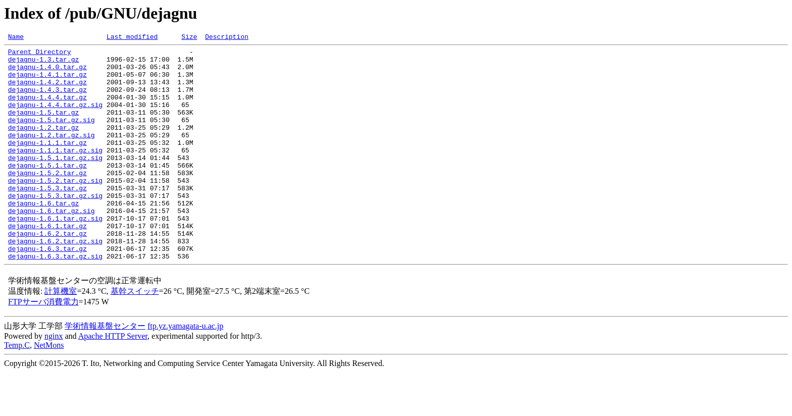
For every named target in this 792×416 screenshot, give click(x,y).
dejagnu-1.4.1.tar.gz (47, 81)
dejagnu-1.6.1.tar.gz (47, 263)
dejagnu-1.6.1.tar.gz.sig (55, 254)
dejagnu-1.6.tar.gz (43, 236)
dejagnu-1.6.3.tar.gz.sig (55, 299)
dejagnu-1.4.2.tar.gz (47, 90)
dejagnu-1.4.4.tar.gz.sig (55, 118)
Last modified (132, 37)
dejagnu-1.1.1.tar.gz (47, 163)
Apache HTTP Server (112, 380)
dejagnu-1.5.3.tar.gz (47, 218)
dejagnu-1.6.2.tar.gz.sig (55, 281)
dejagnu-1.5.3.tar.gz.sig (55, 227)
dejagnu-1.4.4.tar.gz (47, 109)
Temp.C (17, 389)
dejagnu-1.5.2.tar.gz (47, 199)
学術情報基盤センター (105, 370)
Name (16, 37)
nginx (53, 380)
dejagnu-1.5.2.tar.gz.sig (55, 209)
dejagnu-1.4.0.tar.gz (47, 72)
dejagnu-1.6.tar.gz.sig (51, 245)
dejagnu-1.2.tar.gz (43, 145)
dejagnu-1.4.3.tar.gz (47, 100)
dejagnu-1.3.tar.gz (43, 63)
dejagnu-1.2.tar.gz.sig (51, 154)
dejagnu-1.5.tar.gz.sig (51, 136)
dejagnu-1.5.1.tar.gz (47, 190)
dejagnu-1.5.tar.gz (43, 127)
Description (227, 37)
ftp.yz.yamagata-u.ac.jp (185, 370)
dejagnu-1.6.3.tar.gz (47, 290)
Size (189, 37)
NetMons (49, 389)
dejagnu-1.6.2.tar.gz (47, 272)
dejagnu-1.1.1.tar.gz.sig (55, 172)
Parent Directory (39, 54)
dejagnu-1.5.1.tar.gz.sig (55, 181)
